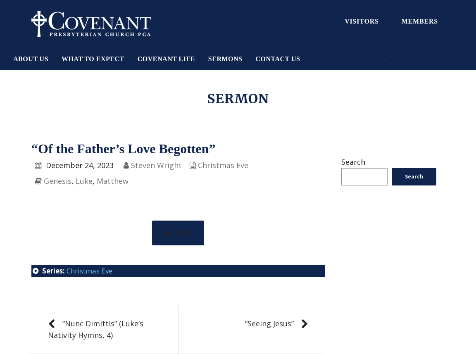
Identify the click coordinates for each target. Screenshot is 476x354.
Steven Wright (156, 165)
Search (353, 162)
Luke (84, 181)
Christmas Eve (223, 165)
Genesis (57, 181)
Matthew (113, 181)
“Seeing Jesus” (269, 323)
